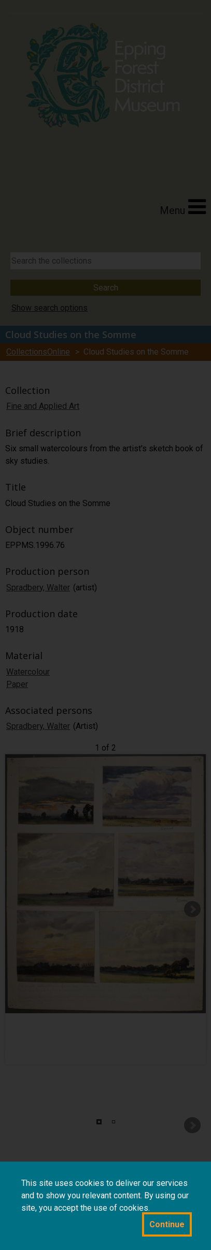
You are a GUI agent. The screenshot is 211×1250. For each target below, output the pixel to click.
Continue (167, 1224)
